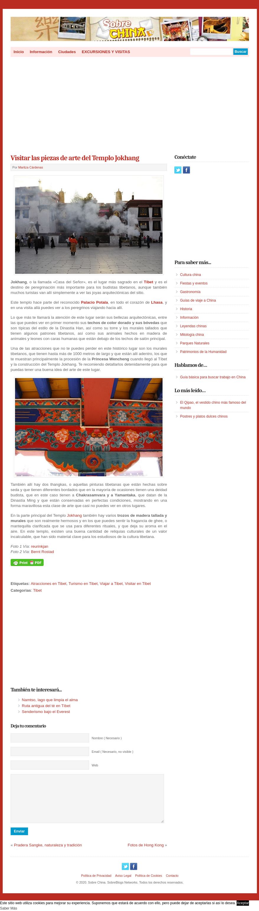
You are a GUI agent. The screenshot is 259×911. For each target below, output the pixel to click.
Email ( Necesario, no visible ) (112, 751)
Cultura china (190, 275)
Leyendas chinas (193, 326)
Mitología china (192, 335)
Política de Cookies (148, 884)
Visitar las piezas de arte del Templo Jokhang (75, 158)
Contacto (172, 884)
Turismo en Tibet (83, 583)
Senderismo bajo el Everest (46, 711)
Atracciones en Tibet (48, 583)
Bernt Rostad (42, 551)
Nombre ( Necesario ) (107, 738)
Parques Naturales (194, 343)
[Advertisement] (130, 103)
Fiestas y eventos (193, 283)
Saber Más (8, 908)
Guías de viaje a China (198, 300)
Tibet (37, 590)
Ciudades (67, 52)
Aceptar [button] (243, 903)
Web (95, 765)
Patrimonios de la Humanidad (203, 352)
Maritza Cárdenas (30, 167)
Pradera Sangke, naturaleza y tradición (48, 854)
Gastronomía (190, 292)
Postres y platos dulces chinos (203, 416)
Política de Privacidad (96, 884)
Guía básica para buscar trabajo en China (212, 377)
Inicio (19, 52)
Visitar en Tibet (138, 583)
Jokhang (74, 515)
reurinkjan (39, 546)
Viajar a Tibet (111, 583)
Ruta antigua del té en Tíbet (46, 706)
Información (41, 52)
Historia (186, 309)
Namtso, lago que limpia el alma (50, 700)
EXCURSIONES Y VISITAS (106, 52)
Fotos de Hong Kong (146, 854)
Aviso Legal (123, 884)
